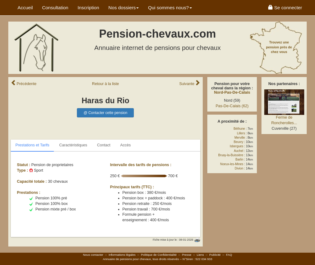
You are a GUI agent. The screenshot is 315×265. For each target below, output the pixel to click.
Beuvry (238, 142)
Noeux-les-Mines (231, 164)
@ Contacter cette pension (105, 113)
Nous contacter (93, 254)
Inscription (88, 7)
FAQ (229, 254)
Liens (200, 254)
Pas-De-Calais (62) (232, 106)
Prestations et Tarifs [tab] (32, 145)
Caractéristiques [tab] (73, 145)
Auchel (238, 151)
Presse (187, 254)
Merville (239, 137)
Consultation (55, 7)
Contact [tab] (103, 145)
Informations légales (122, 254)
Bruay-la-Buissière (230, 155)
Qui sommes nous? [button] (170, 7)
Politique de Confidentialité (159, 254)
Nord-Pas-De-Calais (232, 92)
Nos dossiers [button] (123, 7)
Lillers (241, 133)
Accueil (25, 7)
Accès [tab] (125, 145)
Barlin (239, 159)
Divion (239, 168)
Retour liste (105, 84)
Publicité (215, 254)
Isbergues (236, 146)
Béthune (239, 128)
